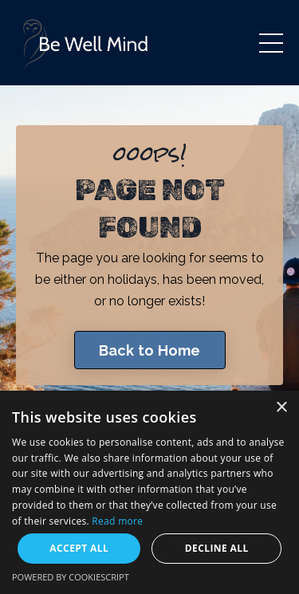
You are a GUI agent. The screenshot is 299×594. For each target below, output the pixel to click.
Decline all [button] (217, 548)
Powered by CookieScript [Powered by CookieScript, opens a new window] (70, 577)
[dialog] (149, 492)
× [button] (281, 408)
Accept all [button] (78, 548)
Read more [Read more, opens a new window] (117, 521)
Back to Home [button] (150, 350)
